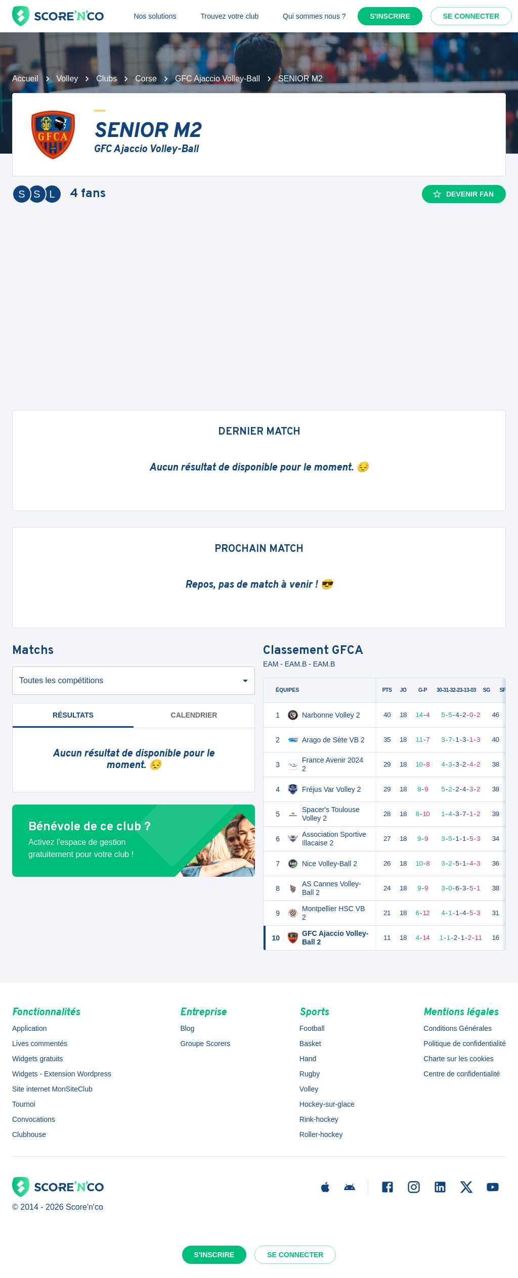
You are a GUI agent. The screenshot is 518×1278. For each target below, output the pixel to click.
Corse (146, 78)
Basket (310, 1043)
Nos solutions (155, 16)
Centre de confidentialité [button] (461, 1074)
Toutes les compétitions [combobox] (61, 680)
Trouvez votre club (229, 16)
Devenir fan (463, 194)
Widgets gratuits (37, 1059)
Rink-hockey (318, 1119)
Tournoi (23, 1104)
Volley (67, 78)
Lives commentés (39, 1043)
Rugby (309, 1074)
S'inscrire (390, 16)
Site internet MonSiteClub (52, 1089)
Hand (307, 1059)
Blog (187, 1028)
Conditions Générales (457, 1028)
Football (312, 1028)
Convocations (33, 1119)
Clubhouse (29, 1134)
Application (29, 1028)
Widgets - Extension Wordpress (61, 1074)
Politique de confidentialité (464, 1043)
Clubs (106, 78)
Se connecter (471, 16)
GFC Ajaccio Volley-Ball (217, 78)
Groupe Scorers (205, 1043)
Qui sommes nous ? (314, 16)
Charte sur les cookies (458, 1059)
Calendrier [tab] (194, 715)
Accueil (25, 78)
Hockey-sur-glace (327, 1104)
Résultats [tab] (73, 715)
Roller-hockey (321, 1134)
